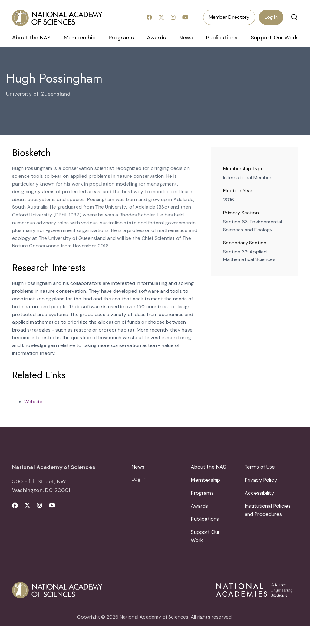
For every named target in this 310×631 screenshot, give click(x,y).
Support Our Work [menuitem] (274, 37)
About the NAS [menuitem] (31, 37)
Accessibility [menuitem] (261, 495)
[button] (294, 17)
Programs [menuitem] (121, 37)
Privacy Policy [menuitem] (262, 481)
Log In (271, 17)
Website (33, 401)
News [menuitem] (186, 37)
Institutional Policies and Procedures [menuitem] (270, 513)
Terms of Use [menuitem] (261, 467)
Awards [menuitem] (156, 37)
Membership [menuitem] (80, 37)
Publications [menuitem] (221, 37)
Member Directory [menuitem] (229, 17)
